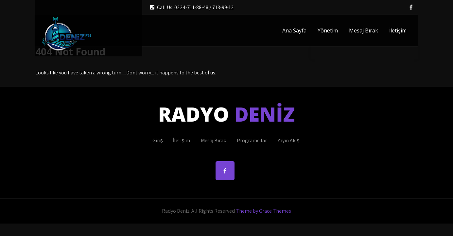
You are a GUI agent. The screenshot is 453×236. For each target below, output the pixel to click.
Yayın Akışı (289, 140)
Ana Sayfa (294, 30)
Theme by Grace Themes (263, 210)
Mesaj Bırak (363, 30)
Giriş (157, 140)
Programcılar (252, 140)
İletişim (398, 30)
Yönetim (328, 30)
